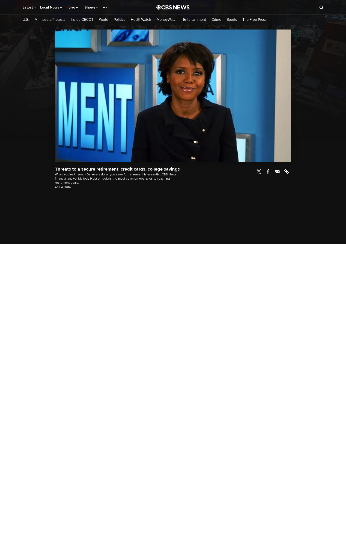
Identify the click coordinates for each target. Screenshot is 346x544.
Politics (119, 20)
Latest (29, 7)
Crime (216, 20)
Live (73, 7)
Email (277, 171)
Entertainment (194, 20)
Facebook (268, 171)
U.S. (26, 20)
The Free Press (254, 20)
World (103, 20)
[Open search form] (321, 7)
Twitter (259, 171)
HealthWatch (141, 20)
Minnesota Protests (50, 20)
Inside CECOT (82, 20)
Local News (51, 7)
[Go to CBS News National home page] (173, 7)
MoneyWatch (167, 20)
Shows (91, 7)
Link (286, 171)
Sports (232, 20)
